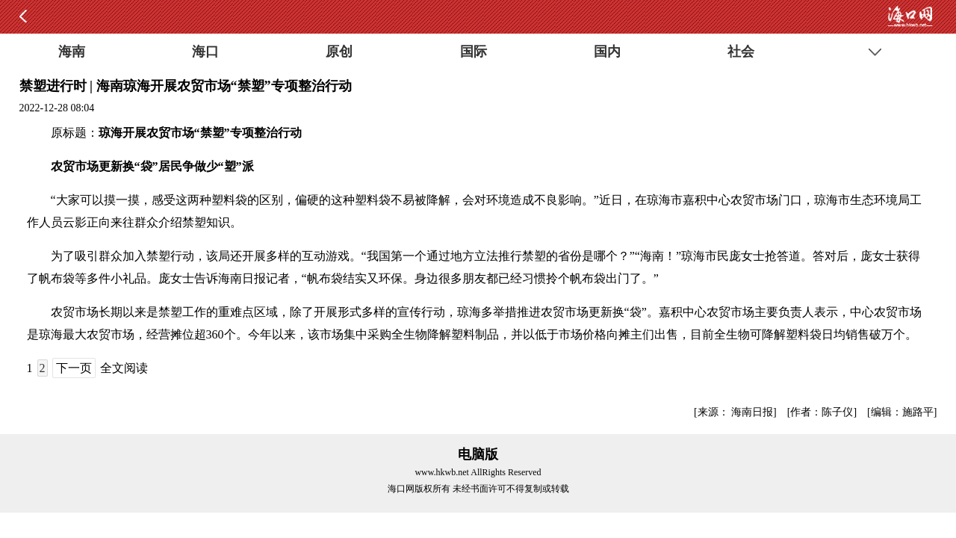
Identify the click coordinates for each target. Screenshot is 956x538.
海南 (71, 51)
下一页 (74, 368)
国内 (607, 51)
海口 (205, 51)
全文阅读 (124, 368)
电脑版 (478, 454)
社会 (740, 51)
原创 (339, 51)
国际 (473, 51)
